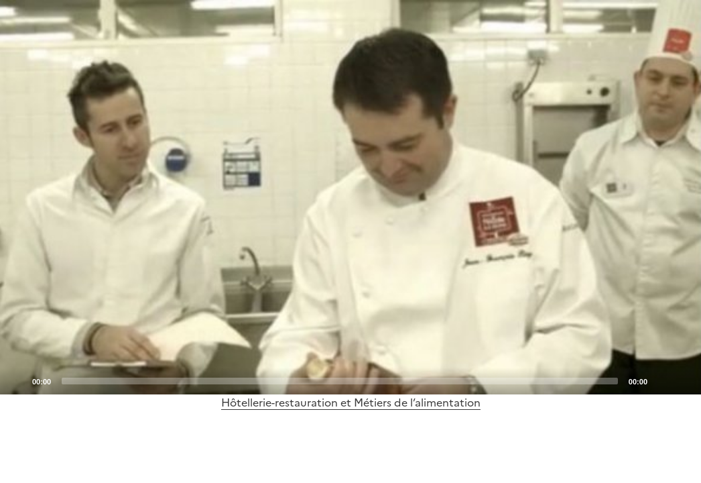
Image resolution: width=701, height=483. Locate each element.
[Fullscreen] (683, 380)
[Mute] (661, 380)
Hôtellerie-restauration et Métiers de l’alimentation (351, 402)
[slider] (340, 381)
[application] (350, 197)
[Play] (350, 197)
